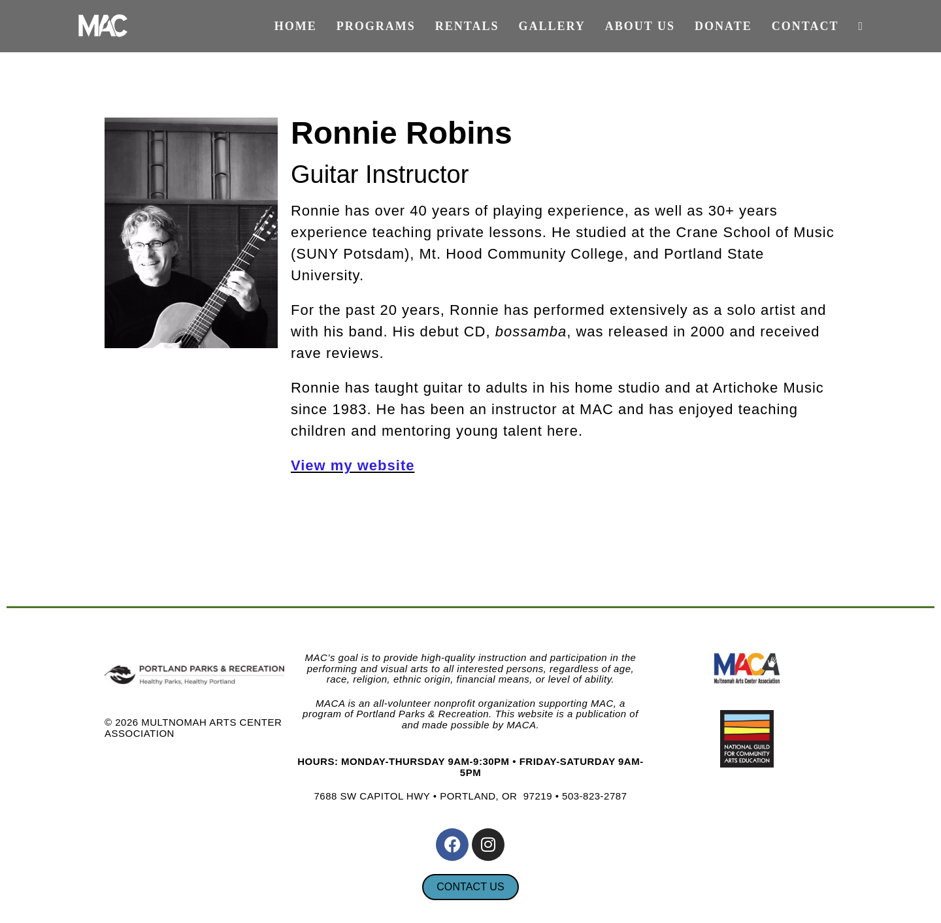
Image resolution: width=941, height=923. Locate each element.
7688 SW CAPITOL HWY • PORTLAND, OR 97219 (433, 796)
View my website (352, 465)
